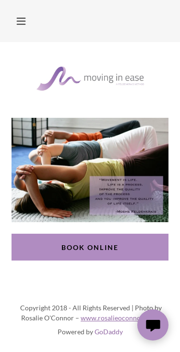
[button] (21, 21)
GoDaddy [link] (109, 332)
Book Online (89, 247)
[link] (90, 80)
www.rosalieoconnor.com (120, 318)
